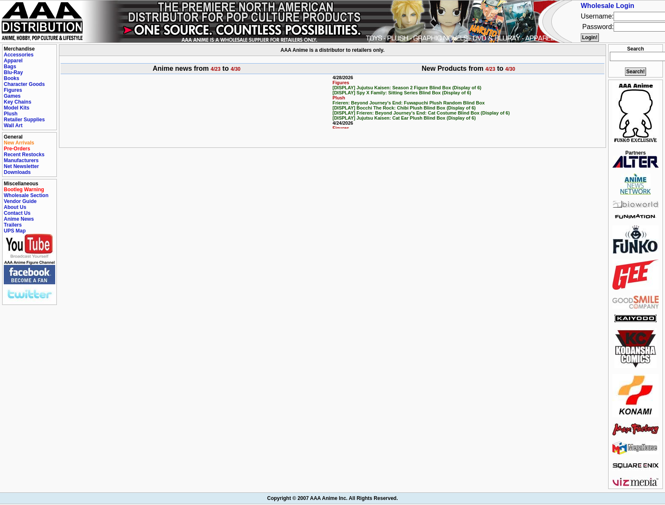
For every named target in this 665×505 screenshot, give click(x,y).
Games (12, 96)
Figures (13, 90)
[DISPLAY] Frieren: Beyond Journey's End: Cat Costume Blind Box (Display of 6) (421, 112)
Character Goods (24, 84)
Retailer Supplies (24, 120)
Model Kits (16, 108)
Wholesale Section (26, 195)
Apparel (13, 61)
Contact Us (17, 213)
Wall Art (13, 125)
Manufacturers (21, 160)
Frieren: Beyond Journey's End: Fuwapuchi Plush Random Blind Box (409, 102)
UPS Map (15, 231)
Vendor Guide (20, 201)
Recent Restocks (24, 155)
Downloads (17, 172)
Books (11, 78)
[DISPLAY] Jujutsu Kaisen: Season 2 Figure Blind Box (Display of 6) (407, 87)
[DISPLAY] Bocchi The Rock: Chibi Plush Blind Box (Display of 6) (404, 107)
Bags (10, 66)
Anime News (19, 219)
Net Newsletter (21, 166)
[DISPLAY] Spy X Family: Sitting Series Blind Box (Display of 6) (402, 92)
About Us (15, 207)
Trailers (13, 225)
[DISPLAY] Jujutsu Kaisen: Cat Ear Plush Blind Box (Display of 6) (404, 117)
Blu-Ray (13, 72)
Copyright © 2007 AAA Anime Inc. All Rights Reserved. (332, 498)
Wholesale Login (607, 5)
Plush (11, 114)
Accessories (19, 55)
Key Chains (17, 102)
